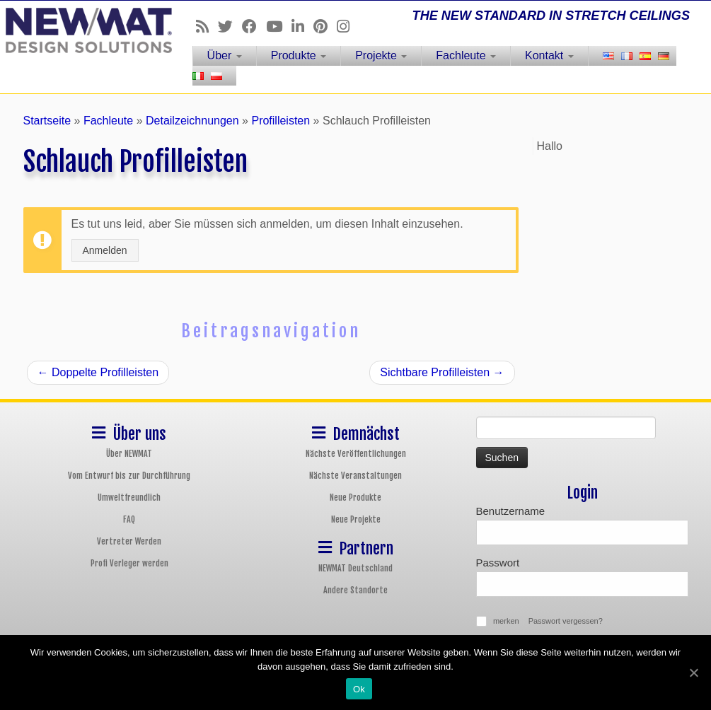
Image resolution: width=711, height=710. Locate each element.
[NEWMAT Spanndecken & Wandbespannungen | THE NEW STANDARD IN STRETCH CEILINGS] (83, 30)
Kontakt (549, 56)
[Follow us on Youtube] (278, 26)
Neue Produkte (355, 497)
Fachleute (466, 56)
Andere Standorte (355, 590)
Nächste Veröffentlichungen (356, 453)
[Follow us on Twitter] (230, 26)
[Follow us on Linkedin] (302, 26)
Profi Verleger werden (129, 563)
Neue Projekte (356, 519)
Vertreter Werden (129, 541)
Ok (359, 689)
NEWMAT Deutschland (355, 568)
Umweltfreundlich (129, 497)
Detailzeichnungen (192, 121)
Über (224, 56)
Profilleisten (280, 121)
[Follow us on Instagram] (348, 26)
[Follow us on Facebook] (254, 26)
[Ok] (693, 672)
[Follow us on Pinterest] (325, 26)
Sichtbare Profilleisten (442, 372)
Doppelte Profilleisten (98, 372)
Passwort (498, 563)
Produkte (298, 56)
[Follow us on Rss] (207, 26)
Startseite (47, 121)
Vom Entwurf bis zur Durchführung (129, 475)
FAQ (129, 519)
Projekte (381, 56)
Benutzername (510, 511)
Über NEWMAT (129, 453)
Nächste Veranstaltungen (355, 475)
